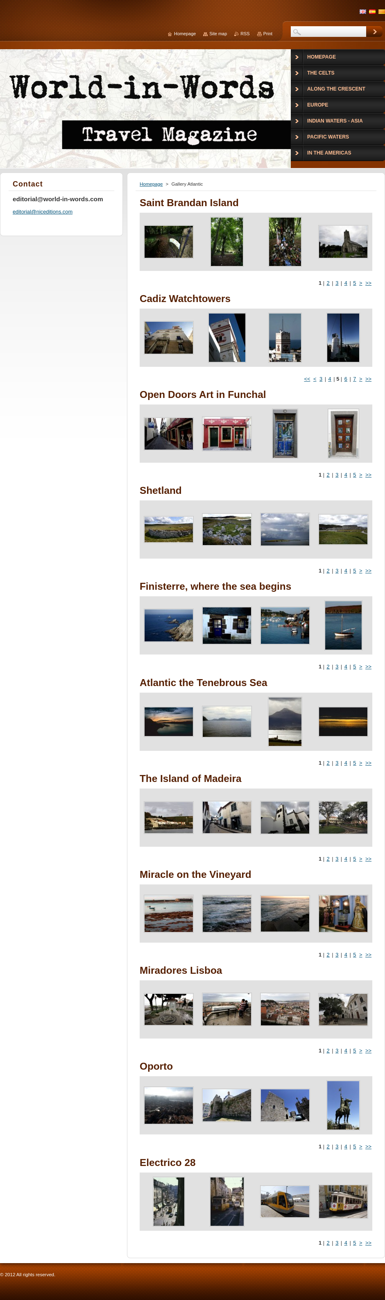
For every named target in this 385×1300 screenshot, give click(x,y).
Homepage (151, 184)
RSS (244, 33)
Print (267, 33)
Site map (218, 33)
